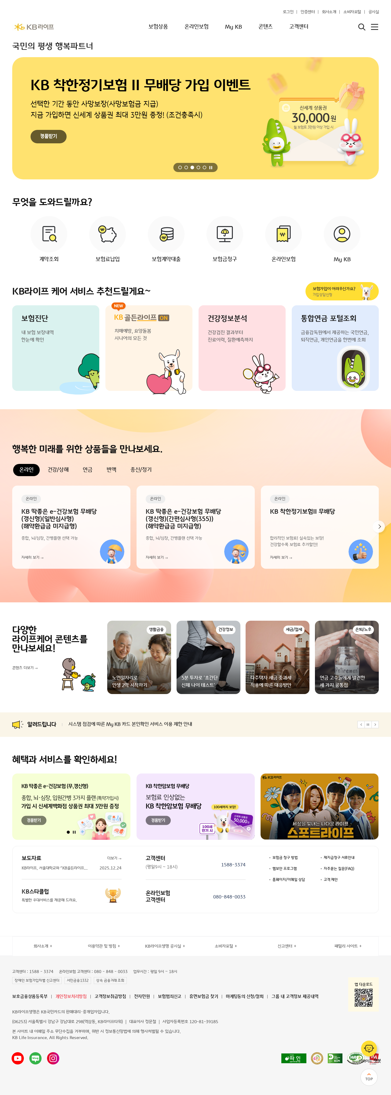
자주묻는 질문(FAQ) (339, 869)
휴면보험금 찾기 (203, 996)
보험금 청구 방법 (285, 858)
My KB (233, 27)
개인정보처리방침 (71, 996)
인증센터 (308, 12)
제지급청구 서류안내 (339, 858)
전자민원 (142, 996)
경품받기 (48, 137)
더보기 (112, 858)
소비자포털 (352, 12)
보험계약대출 (166, 259)
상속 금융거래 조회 (110, 981)
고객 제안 (331, 880)
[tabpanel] (195, 527)
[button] (180, 167)
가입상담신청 (336, 291)
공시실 (373, 12)
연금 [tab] (88, 470)
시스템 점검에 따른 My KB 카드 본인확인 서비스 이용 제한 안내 (130, 725)
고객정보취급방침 (110, 996)
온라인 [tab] (26, 470)
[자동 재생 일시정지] (211, 167)
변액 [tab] (111, 470)
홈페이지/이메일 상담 (288, 880)
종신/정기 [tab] (141, 470)
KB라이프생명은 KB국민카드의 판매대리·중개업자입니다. (61, 1012)
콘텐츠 (265, 27)
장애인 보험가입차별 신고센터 (37, 981)
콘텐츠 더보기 (23, 668)
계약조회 (49, 259)
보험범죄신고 (169, 996)
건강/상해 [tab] (58, 470)
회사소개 (329, 12)
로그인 (288, 12)
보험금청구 (225, 259)
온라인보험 (197, 27)
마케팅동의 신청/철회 (245, 996)
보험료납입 (108, 259)
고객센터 (298, 27)
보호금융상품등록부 (30, 996)
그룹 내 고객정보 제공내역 (295, 996)
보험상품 (158, 27)
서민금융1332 (78, 981)
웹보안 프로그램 (284, 869)
